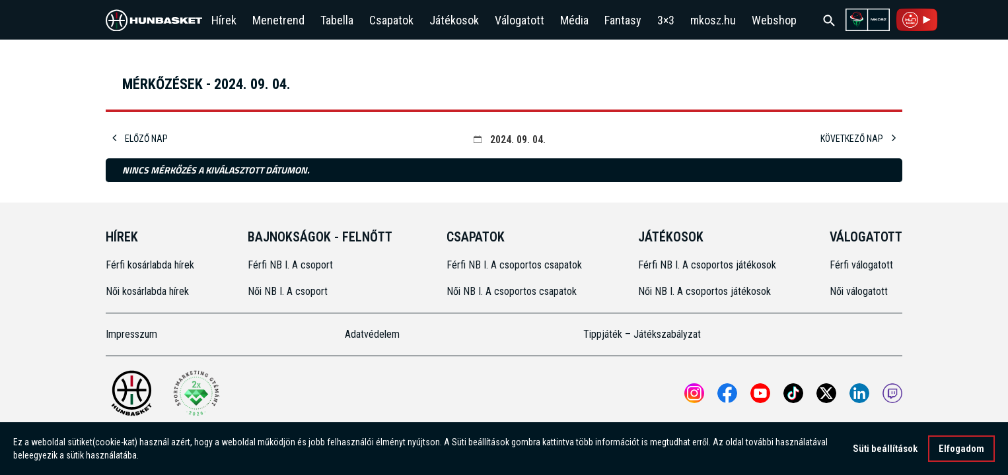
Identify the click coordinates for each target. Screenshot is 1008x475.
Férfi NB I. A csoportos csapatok (516, 265)
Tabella (336, 20)
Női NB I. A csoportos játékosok (704, 291)
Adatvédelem (372, 334)
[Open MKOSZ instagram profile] (694, 393)
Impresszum (131, 334)
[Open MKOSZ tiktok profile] (793, 393)
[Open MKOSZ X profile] (826, 393)
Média (574, 20)
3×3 (665, 20)
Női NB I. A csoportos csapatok (513, 291)
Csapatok (391, 20)
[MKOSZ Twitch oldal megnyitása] (892, 393)
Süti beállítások (885, 449)
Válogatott (519, 20)
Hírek (223, 20)
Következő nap (858, 138)
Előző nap (140, 138)
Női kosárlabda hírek (147, 291)
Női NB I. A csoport (288, 291)
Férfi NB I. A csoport (290, 265)
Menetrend (278, 20)
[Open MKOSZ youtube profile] (760, 393)
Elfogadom (961, 449)
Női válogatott (859, 291)
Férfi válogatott (861, 265)
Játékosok (454, 20)
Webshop (774, 20)
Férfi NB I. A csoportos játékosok (707, 265)
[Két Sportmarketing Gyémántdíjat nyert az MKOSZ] (196, 393)
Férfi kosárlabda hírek (150, 265)
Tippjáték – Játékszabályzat (642, 334)
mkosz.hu (713, 20)
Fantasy (622, 20)
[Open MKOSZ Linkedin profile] (859, 393)
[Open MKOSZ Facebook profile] (727, 393)
